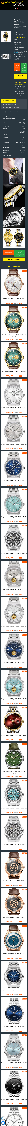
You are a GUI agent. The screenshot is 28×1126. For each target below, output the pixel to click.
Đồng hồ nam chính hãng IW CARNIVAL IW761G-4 (14, 626)
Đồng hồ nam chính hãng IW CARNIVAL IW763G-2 (14, 844)
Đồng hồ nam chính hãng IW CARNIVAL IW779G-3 (14, 444)
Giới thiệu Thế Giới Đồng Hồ (11, 107)
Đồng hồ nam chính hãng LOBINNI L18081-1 (13, 880)
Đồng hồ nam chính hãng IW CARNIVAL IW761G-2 (14, 662)
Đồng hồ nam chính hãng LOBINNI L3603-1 (14, 298)
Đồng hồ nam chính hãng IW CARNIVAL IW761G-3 (14, 589)
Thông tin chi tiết (8, 101)
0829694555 (21, 6)
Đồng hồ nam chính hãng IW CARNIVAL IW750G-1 (14, 1062)
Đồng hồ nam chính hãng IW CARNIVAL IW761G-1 (14, 699)
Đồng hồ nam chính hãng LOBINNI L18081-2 (13, 917)
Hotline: (21, 76)
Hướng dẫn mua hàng (9, 104)
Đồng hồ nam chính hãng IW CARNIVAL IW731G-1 (14, 1026)
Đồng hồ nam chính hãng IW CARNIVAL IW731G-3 (14, 1099)
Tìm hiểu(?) (20, 52)
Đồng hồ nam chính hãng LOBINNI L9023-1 (14, 953)
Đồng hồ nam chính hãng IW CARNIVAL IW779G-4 (14, 407)
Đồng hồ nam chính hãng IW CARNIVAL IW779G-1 (14, 517)
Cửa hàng (19, 2)
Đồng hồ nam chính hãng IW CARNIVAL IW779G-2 (14, 480)
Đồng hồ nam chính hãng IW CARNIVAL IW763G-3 (14, 553)
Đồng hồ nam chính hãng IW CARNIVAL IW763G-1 (14, 808)
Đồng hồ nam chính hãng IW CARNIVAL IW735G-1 (14, 990)
